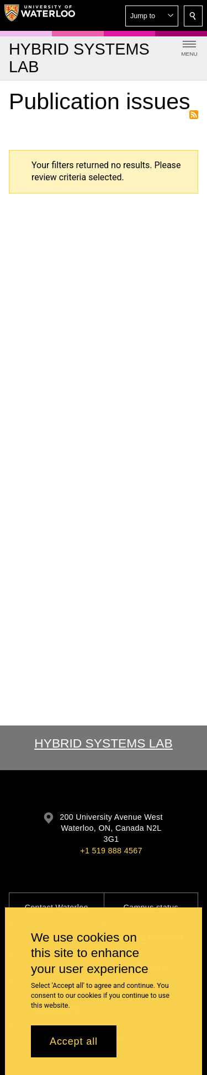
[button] (152, 16)
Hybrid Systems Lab (103, 743)
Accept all (74, 1041)
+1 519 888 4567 (111, 850)
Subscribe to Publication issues (193, 114)
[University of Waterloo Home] (39, 15)
